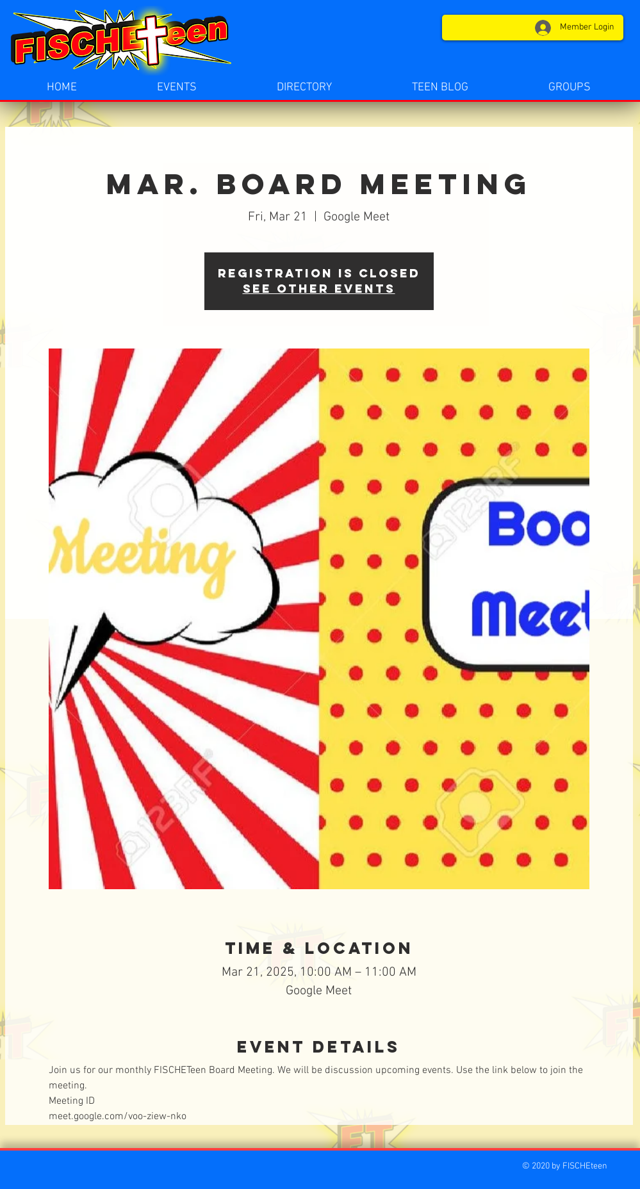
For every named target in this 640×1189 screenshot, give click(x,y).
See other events (319, 288)
